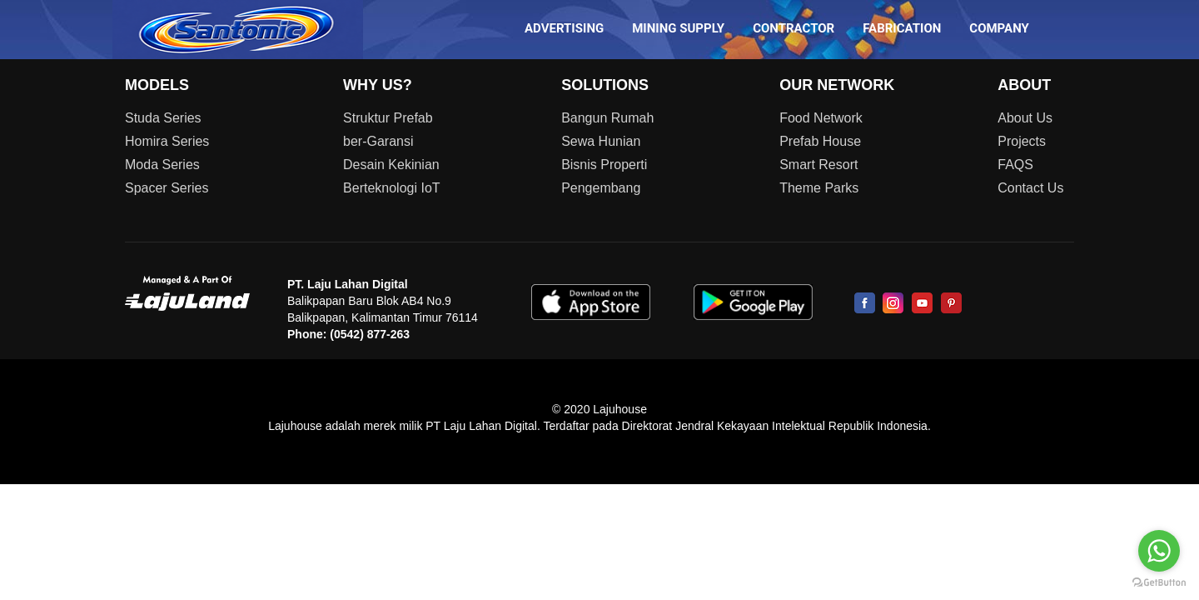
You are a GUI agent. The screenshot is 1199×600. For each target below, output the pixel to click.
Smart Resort (818, 165)
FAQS (1015, 165)
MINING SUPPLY (678, 28)
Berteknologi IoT (391, 188)
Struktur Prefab (388, 118)
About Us (1025, 118)
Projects (1022, 141)
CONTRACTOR (793, 28)
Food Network (821, 118)
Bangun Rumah (607, 118)
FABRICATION (902, 28)
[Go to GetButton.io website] (1159, 583)
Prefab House (820, 141)
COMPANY (999, 28)
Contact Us (1030, 188)
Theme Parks (818, 188)
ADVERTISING (564, 28)
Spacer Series (167, 188)
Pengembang (600, 188)
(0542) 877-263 (370, 334)
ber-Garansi (378, 141)
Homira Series (167, 141)
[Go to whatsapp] (1159, 551)
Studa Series (163, 118)
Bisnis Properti (604, 165)
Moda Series (162, 165)
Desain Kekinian (391, 165)
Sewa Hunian (600, 141)
